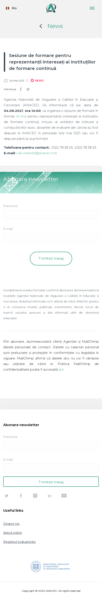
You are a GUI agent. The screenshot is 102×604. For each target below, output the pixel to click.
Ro (14, 8)
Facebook (20, 89)
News (55, 26)
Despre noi (11, 524)
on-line (21, 116)
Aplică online (12, 533)
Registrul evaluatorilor (19, 542)
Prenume (10, 206)
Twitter (28, 89)
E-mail (8, 229)
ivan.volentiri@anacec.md (36, 153)
